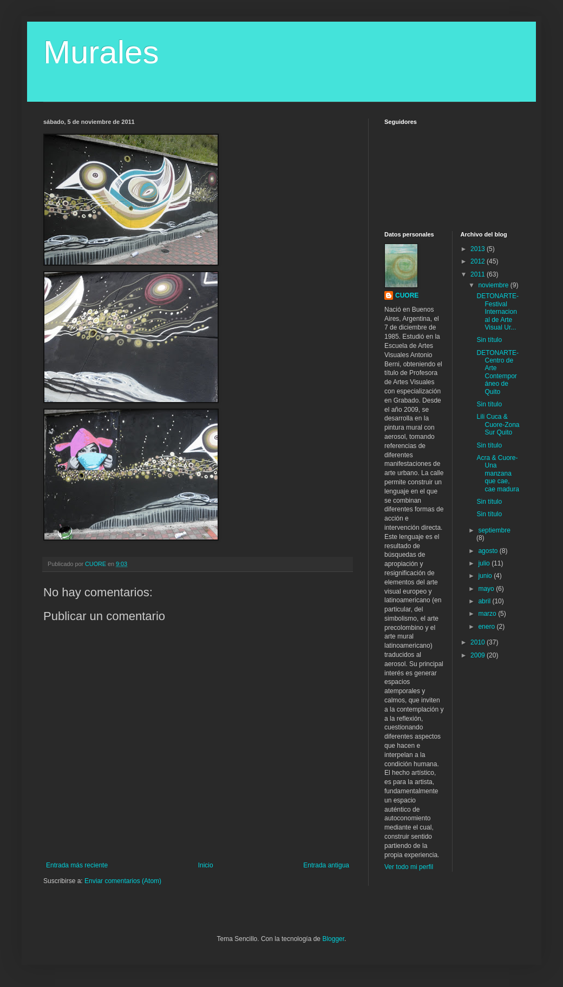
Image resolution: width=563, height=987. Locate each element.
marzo (488, 613)
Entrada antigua (326, 865)
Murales (101, 52)
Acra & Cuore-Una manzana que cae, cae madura (497, 473)
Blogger (333, 939)
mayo (487, 589)
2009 (478, 655)
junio (486, 576)
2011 (478, 274)
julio (485, 563)
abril (485, 601)
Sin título (489, 340)
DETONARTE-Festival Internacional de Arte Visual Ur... (497, 311)
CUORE (406, 295)
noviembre (494, 285)
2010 (478, 642)
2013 (478, 249)
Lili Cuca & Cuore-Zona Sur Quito (497, 424)
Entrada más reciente (77, 865)
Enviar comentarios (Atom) (122, 881)
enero (487, 626)
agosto (488, 551)
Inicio (205, 865)
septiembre (494, 530)
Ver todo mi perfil (408, 867)
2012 (478, 261)
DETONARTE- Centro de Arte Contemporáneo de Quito (497, 372)
